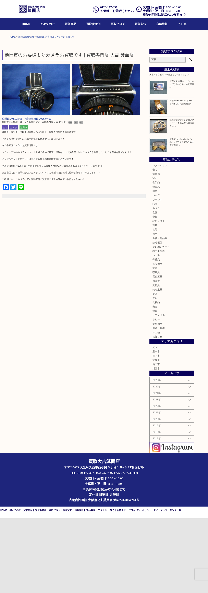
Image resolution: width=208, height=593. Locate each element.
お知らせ (157, 411)
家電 (154, 342)
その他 (182, 24)
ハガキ (156, 330)
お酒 (154, 304)
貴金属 (156, 248)
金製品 (156, 257)
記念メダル (158, 295)
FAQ (112, 585)
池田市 (23, 202)
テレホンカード (161, 321)
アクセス (102, 585)
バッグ (156, 270)
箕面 (154, 421)
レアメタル (158, 389)
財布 (154, 265)
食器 (154, 287)
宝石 (154, 252)
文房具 (156, 360)
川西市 (156, 443)
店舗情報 (162, 24)
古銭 (154, 300)
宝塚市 (156, 434)
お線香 (156, 355)
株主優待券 (158, 325)
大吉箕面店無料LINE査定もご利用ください (168, 149)
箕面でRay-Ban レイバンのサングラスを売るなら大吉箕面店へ (182, 217)
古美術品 (157, 338)
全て (5, 202)
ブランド (157, 274)
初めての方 (47, 24)
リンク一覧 (175, 585)
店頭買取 (67, 585)
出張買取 (79, 585)
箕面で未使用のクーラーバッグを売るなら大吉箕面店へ (182, 159)
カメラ (13, 202)
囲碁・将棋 (158, 402)
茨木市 (156, 430)
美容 (154, 381)
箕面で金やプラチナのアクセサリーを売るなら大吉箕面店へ (182, 197)
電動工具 (157, 351)
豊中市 (156, 426)
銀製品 (156, 261)
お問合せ (121, 585)
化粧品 (156, 377)
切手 (154, 308)
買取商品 (70, 24)
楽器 (154, 368)
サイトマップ (160, 585)
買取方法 (140, 24)
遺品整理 (90, 585)
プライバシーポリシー (140, 585)
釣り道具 (157, 364)
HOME (26, 24)
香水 (154, 372)
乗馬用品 (157, 398)
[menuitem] (26, 24)
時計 (154, 278)
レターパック (159, 240)
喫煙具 (156, 347)
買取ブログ (118, 24)
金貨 (154, 291)
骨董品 (156, 334)
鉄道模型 (157, 317)
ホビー (156, 394)
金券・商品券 (159, 313)
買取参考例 (93, 24)
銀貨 (154, 385)
